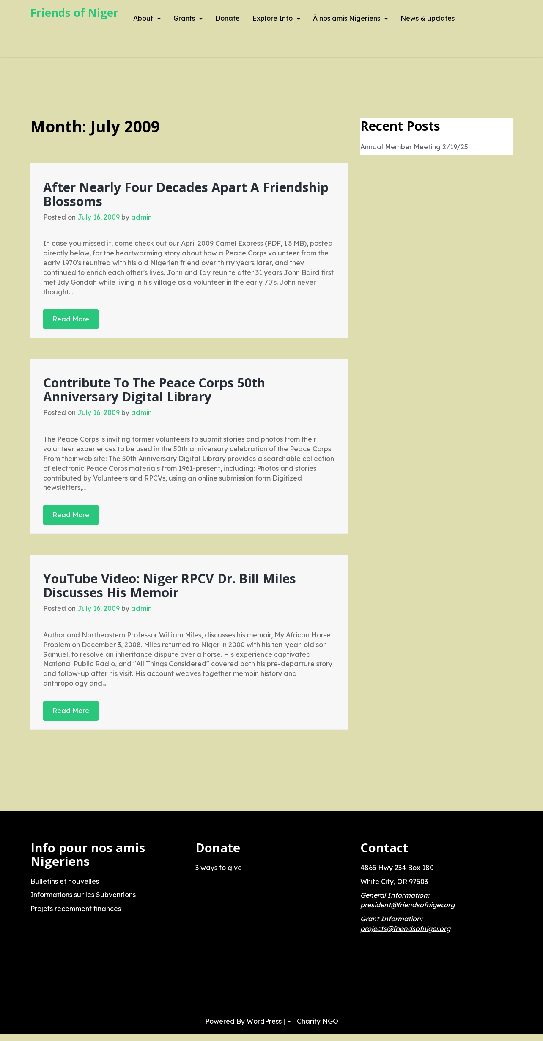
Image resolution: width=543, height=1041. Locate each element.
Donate (227, 18)
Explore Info (272, 18)
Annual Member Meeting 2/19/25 (414, 147)
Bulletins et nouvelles (64, 881)
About (143, 18)
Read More (70, 319)
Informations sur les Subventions (83, 894)
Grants (184, 18)
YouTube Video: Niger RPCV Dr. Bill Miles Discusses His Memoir (169, 585)
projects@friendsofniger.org (405, 928)
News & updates (427, 18)
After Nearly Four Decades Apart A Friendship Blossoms (186, 194)
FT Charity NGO (312, 1021)
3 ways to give (218, 867)
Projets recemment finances (75, 908)
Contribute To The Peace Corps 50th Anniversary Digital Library (154, 389)
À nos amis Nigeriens (346, 18)
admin (141, 217)
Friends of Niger (74, 12)
